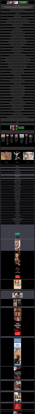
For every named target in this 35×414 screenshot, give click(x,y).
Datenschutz (17, 223)
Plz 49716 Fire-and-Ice (17, 52)
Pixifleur (28, 162)
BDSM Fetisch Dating (17, 181)
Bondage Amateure (17, 194)
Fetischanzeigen (17, 179)
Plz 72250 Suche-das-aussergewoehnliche (17, 86)
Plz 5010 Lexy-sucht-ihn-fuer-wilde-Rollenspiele (17, 55)
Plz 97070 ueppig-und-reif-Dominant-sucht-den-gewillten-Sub (17, 117)
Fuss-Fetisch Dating (17, 215)
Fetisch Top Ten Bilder (17, 186)
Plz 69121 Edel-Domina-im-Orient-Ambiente (17, 80)
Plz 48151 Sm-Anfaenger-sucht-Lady (17, 50)
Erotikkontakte (17, 202)
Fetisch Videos (17, 210)
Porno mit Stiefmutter (17, 220)
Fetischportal (17, 207)
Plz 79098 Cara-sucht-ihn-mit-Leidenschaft (17, 89)
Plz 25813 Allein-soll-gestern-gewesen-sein (17, 33)
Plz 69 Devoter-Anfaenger (17, 78)
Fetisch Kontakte (17, 191)
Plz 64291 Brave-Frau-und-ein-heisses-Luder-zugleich (17, 66)
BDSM (18, 212)
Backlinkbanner (17, 222)
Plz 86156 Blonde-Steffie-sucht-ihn (17, 106)
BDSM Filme (17, 176)
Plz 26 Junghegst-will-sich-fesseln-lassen (17, 36)
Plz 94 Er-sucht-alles (17, 111)
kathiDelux (17, 162)
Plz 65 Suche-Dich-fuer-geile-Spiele (17, 69)
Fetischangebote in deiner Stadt (17, 218)
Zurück (17, 122)
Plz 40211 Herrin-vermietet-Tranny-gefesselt (17, 44)
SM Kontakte (17, 205)
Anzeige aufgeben (17, 173)
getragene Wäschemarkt (17, 189)
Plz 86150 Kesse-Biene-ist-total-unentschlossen (17, 103)
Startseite (17, 168)
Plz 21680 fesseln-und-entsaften (17, 24)
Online (6, 155)
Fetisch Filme (17, 209)
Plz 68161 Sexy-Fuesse (17, 75)
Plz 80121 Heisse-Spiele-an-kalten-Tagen (17, 94)
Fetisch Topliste (17, 184)
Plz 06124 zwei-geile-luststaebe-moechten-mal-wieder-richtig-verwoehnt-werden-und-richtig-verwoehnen (17, 13)
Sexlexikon (17, 217)
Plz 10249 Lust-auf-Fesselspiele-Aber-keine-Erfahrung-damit (17, 19)
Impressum (17, 166)
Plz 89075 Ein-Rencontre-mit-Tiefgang (17, 108)
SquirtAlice (6, 162)
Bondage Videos (17, 192)
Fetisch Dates (17, 187)
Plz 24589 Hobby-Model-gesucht (17, 30)
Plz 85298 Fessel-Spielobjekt (17, 97)
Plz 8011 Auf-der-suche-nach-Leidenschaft (17, 92)
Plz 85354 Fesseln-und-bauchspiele (17, 100)
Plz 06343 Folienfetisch (17, 16)
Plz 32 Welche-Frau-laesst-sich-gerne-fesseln (17, 38)
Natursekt (17, 204)
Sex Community (17, 199)
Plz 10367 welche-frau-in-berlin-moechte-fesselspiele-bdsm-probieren (17, 22)
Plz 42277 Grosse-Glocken (17, 47)
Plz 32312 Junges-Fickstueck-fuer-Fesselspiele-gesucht (17, 41)
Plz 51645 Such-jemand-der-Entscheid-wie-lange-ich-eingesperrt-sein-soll (17, 58)
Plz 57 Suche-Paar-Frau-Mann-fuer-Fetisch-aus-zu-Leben (17, 64)
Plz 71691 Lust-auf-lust (17, 83)
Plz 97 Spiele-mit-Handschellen (17, 114)
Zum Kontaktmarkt (17, 171)
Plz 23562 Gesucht (17, 27)
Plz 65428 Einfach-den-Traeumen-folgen (17, 72)
